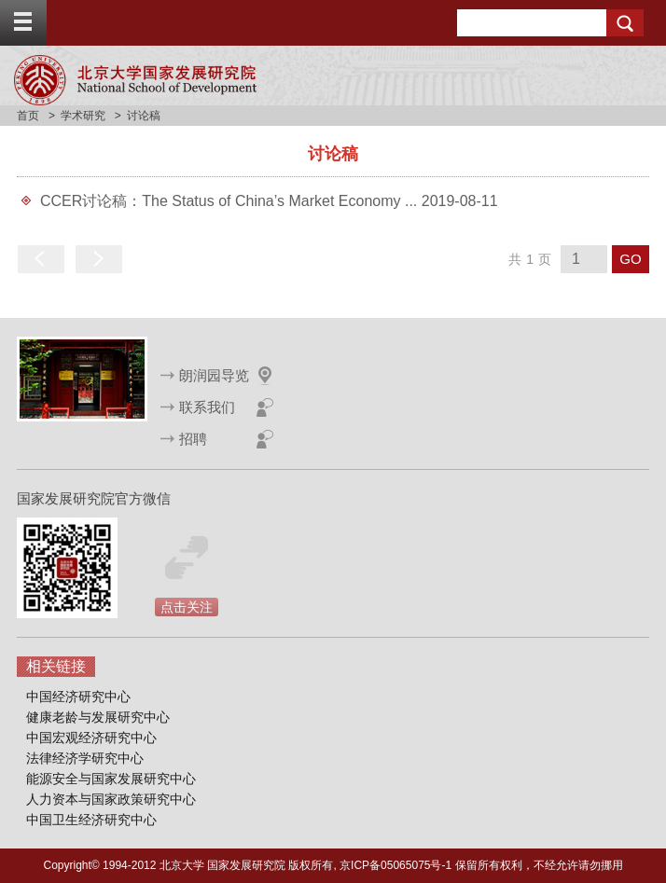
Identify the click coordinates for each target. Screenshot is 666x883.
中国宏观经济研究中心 (91, 737)
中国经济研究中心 (78, 696)
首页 (28, 115)
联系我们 (207, 407)
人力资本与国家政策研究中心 (111, 799)
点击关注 (186, 607)
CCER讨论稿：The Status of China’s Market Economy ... (231, 201)
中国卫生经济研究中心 (91, 819)
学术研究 (83, 115)
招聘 (193, 439)
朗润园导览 (214, 375)
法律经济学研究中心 (85, 758)
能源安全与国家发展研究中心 (111, 778)
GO (630, 259)
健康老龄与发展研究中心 (98, 717)
